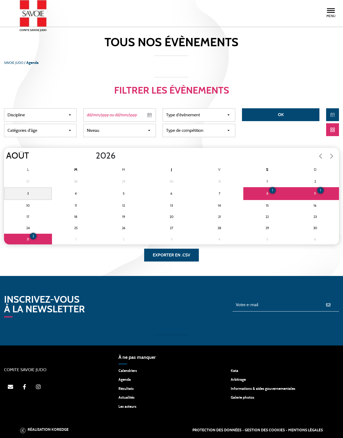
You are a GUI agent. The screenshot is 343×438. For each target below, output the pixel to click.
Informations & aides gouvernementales (263, 389)
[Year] (91, 156)
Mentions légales (305, 430)
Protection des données (216, 430)
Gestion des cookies (265, 430)
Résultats (126, 389)
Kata (234, 371)
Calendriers (127, 371)
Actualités (126, 397)
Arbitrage (238, 380)
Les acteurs (127, 407)
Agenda (124, 380)
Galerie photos (242, 397)
